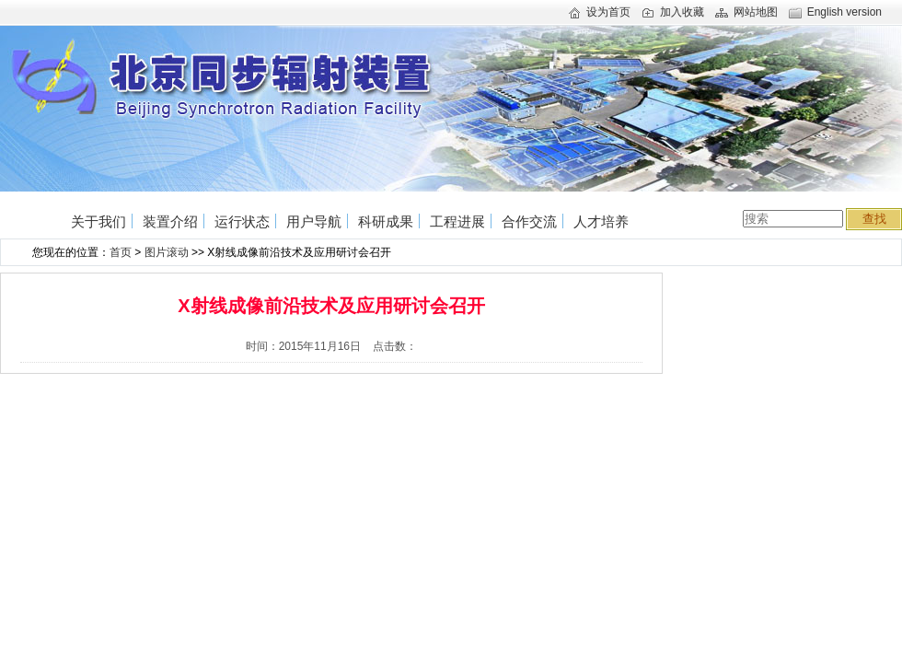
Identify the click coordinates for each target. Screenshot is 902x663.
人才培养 (601, 221)
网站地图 (746, 12)
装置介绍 (170, 221)
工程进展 (457, 221)
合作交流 (529, 221)
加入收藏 (673, 12)
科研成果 (385, 221)
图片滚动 (167, 252)
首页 (121, 252)
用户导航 (313, 221)
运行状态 (242, 221)
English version (835, 12)
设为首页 (599, 12)
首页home (38, 213)
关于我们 (98, 221)
